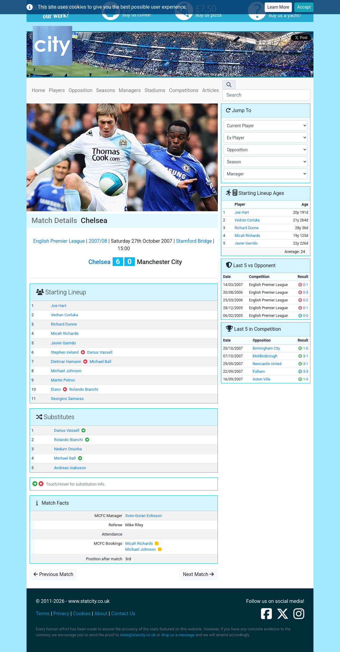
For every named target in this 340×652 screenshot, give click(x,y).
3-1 (303, 356)
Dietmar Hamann (66, 361)
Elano (56, 389)
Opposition (80, 90)
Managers (130, 90)
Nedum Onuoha (68, 449)
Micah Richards (64, 333)
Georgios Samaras (67, 398)
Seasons (105, 90)
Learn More (278, 7)
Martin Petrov (63, 380)
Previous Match (53, 574)
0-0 (303, 315)
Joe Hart (58, 305)
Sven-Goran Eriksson (143, 515)
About (101, 613)
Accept (304, 7)
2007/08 (98, 241)
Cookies (81, 613)
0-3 (303, 292)
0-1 (303, 285)
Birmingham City (266, 348)
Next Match (198, 574)
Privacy (61, 613)
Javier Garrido (63, 343)
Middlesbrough (265, 356)
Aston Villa (261, 379)
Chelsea (99, 262)
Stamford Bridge (194, 241)
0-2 (303, 300)
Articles (210, 90)
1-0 (303, 348)
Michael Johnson (66, 370)
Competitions (184, 90)
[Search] (266, 95)
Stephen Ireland (65, 352)
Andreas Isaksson (70, 467)
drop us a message (177, 635)
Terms (43, 613)
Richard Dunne (64, 324)
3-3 (303, 371)
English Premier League (59, 241)
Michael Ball (100, 361)
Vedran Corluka (64, 315)
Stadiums (154, 90)
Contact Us (123, 613)
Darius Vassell (99, 352)
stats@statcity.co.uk (138, 635)
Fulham (259, 371)
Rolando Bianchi (83, 389)
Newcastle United (267, 364)
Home (38, 90)
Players (57, 90)
